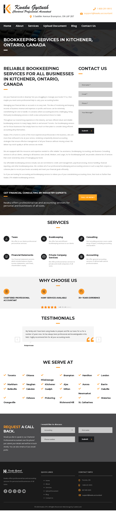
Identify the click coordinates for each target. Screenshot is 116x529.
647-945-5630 (86, 490)
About (20, 25)
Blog (74, 25)
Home (7, 25)
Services (33, 25)
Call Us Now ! (87, 197)
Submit (87, 131)
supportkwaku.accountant (98, 13)
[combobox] (58, 430)
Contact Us (89, 25)
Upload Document (55, 25)
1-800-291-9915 (104, 8)
